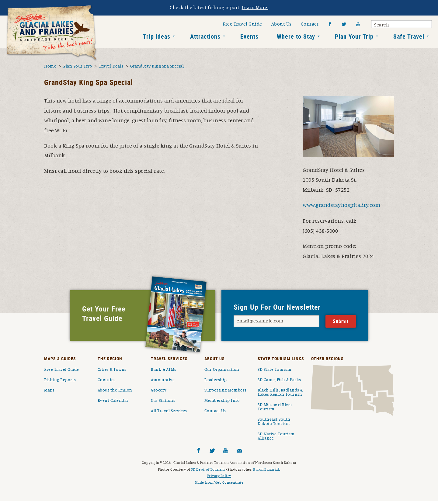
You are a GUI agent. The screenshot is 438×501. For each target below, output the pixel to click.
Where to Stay (296, 36)
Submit (426, 25)
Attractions (205, 36)
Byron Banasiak (266, 469)
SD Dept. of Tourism (208, 469)
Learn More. (255, 7)
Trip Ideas (156, 36)
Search (381, 25)
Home (50, 66)
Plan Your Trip (354, 36)
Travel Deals (111, 66)
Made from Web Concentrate (219, 482)
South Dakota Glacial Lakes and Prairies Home (51, 33)
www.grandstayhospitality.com (341, 205)
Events (249, 36)
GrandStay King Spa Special (157, 66)
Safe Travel (408, 36)
